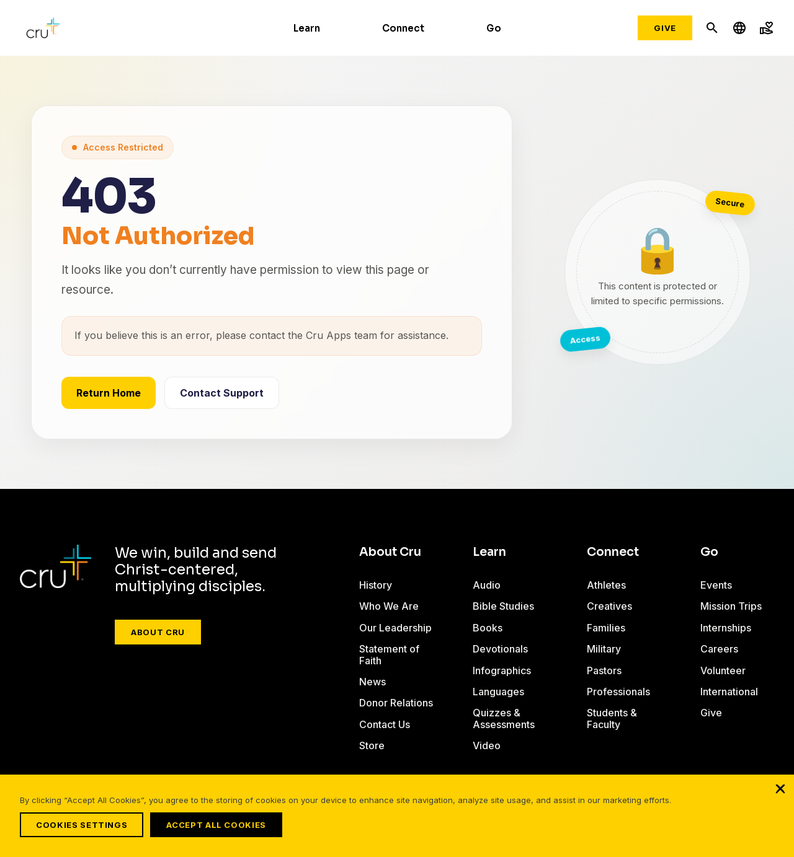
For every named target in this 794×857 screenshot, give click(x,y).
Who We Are (389, 606)
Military (604, 649)
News (372, 681)
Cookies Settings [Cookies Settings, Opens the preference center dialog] (81, 825)
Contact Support (222, 393)
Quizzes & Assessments (504, 718)
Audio (487, 585)
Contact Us (384, 724)
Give (665, 28)
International (729, 691)
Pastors (604, 670)
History (375, 585)
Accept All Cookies (222, 825)
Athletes (606, 585)
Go (493, 28)
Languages (498, 691)
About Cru (158, 632)
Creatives (609, 606)
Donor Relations (396, 703)
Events (716, 585)
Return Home (108, 393)
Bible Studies (503, 606)
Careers (719, 649)
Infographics (502, 670)
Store (372, 745)
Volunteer (723, 670)
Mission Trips (731, 606)
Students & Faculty (612, 718)
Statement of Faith (389, 654)
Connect (403, 28)
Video (487, 745)
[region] (397, 818)
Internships (725, 628)
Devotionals (500, 649)
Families (606, 628)
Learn (306, 28)
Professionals (618, 691)
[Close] (780, 793)
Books (487, 628)
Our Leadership (395, 628)
